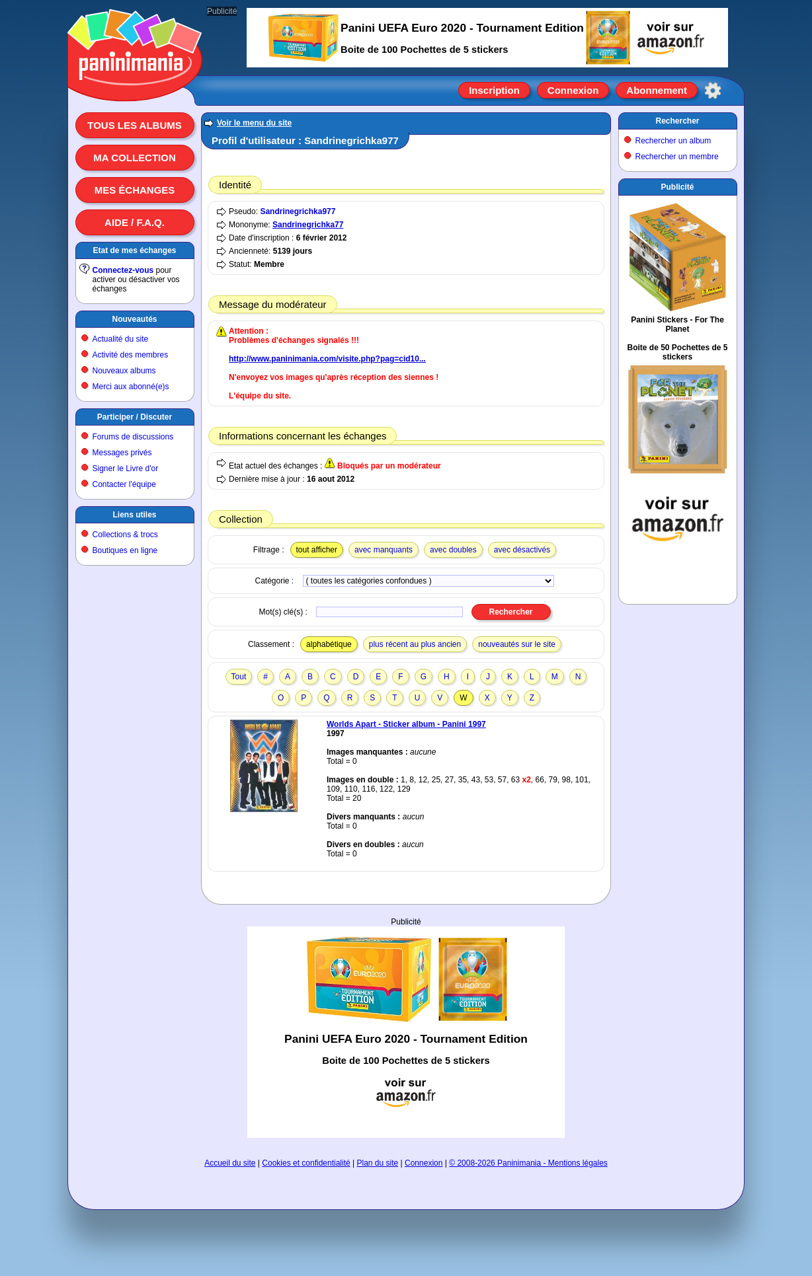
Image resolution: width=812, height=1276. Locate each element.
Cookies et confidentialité (306, 1163)
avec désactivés (522, 549)
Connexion (573, 90)
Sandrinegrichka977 (297, 211)
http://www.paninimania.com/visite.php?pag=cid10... (327, 358)
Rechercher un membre (677, 156)
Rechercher (677, 121)
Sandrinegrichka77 (307, 224)
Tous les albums (134, 125)
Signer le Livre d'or (126, 468)
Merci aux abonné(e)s (131, 386)
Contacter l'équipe (124, 484)
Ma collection (134, 157)
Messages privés (122, 452)
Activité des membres (131, 354)
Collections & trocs (125, 534)
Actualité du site (121, 339)
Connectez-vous (123, 270)
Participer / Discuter (134, 417)
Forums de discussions (133, 436)
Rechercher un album (673, 140)
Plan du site (378, 1163)
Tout (239, 676)
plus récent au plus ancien (415, 644)
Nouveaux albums (124, 370)
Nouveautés (134, 319)
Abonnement (656, 90)
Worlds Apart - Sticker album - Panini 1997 (406, 724)
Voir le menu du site (254, 123)
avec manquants (383, 549)
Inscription (494, 90)
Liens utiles (134, 514)
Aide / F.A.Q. (134, 222)
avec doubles (453, 549)
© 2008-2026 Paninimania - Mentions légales (528, 1163)
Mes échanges (135, 190)
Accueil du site (229, 1163)
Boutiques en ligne (125, 550)
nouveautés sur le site (516, 644)
